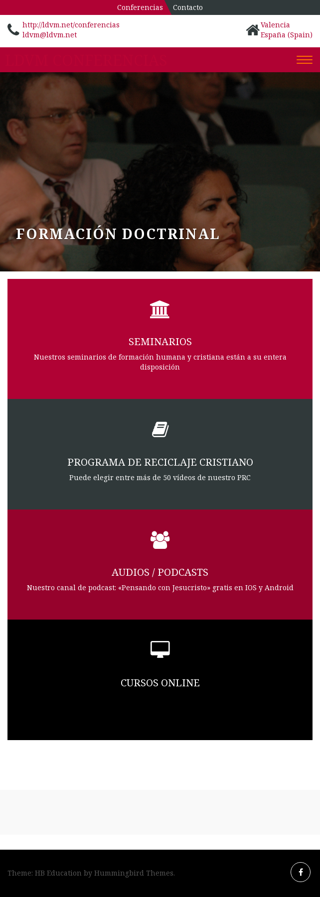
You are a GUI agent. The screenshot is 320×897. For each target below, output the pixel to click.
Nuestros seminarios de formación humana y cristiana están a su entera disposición (160, 362)
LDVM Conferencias (86, 60)
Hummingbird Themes (133, 873)
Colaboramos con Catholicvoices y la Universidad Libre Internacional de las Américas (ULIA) (160, 703)
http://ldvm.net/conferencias (71, 24)
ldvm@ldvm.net (49, 34)
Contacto (188, 7)
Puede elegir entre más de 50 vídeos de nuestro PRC (160, 477)
